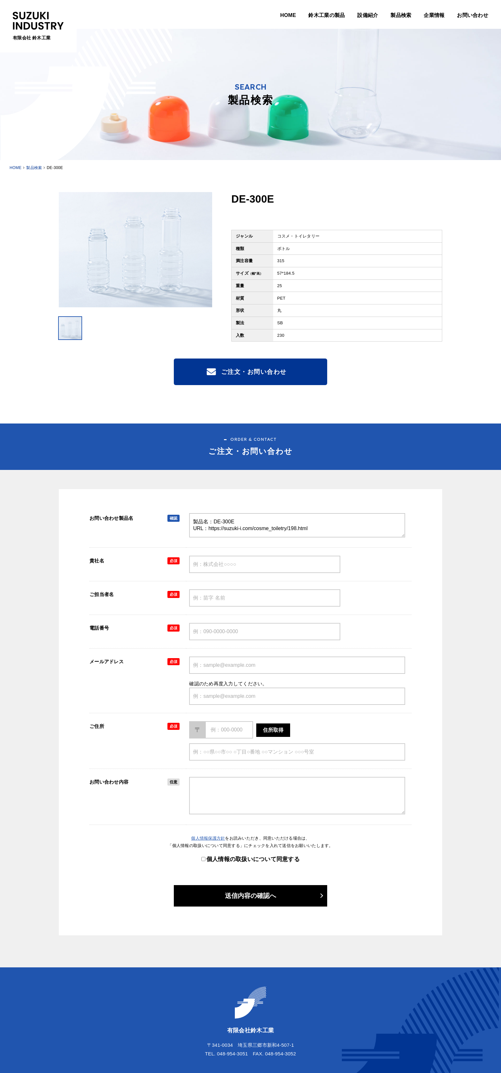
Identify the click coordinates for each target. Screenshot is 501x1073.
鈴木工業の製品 (326, 15)
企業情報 (434, 15)
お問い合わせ (472, 15)
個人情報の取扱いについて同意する (253, 859)
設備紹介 (367, 15)
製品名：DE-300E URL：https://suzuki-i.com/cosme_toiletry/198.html (297, 525)
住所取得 (273, 730)
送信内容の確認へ (250, 895)
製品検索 (400, 15)
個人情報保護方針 (208, 838)
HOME (288, 15)
